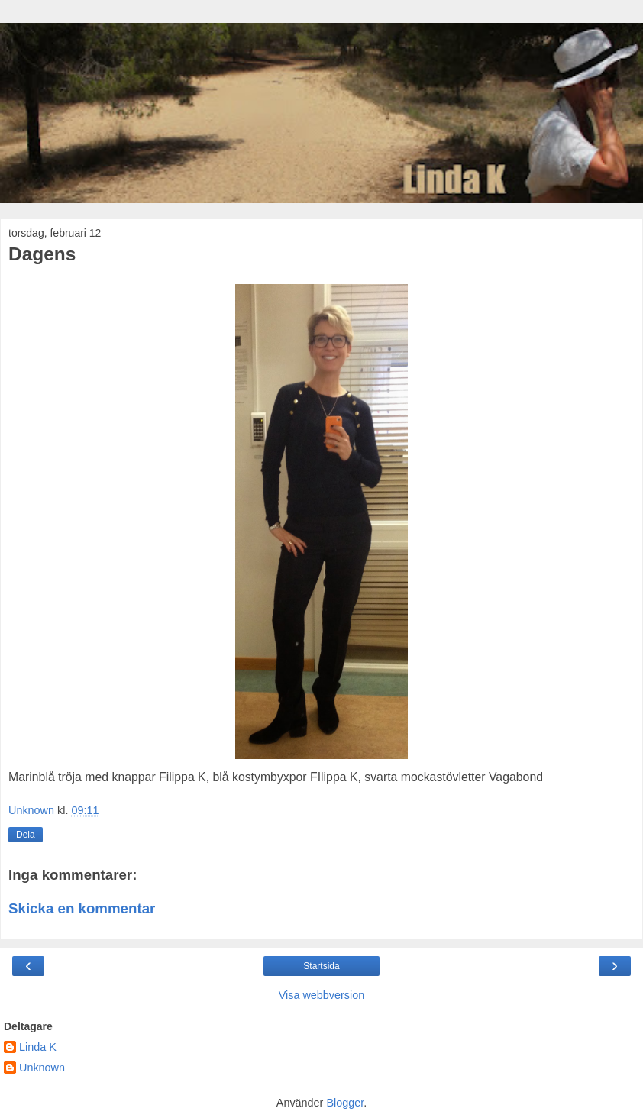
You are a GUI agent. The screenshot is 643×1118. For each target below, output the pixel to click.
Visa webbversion (322, 995)
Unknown (42, 1067)
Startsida (321, 966)
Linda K (38, 1047)
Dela (25, 834)
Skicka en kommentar (81, 908)
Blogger (345, 1103)
